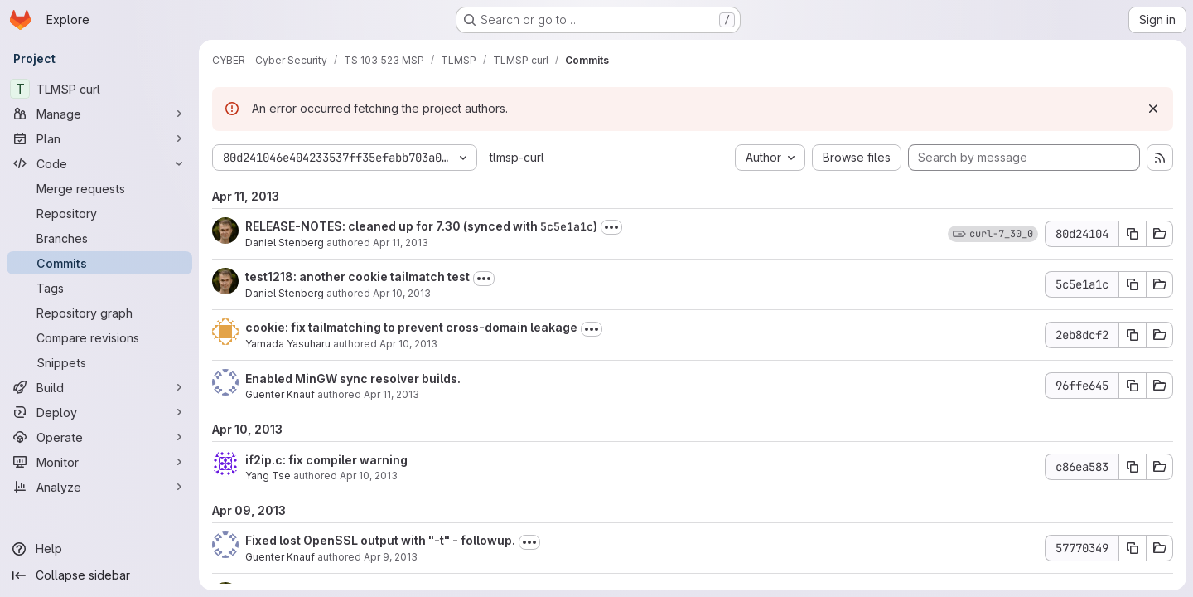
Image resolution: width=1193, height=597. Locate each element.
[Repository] (99, 213)
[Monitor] (99, 461)
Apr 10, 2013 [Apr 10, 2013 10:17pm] (408, 343)
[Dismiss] (1153, 109)
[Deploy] (99, 412)
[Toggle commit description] (611, 227)
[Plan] (99, 138)
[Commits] (99, 262)
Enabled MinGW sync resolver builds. (353, 378)
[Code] (99, 163)
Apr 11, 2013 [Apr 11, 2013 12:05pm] (391, 394)
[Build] (99, 387)
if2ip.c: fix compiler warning (326, 460)
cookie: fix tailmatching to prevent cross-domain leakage (411, 327)
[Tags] (99, 287)
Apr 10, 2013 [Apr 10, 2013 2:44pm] (369, 475)
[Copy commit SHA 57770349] (1132, 548)
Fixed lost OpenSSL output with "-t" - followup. (380, 540)
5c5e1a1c (566, 226)
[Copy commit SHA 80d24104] (1132, 234)
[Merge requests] (99, 188)
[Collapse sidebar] (99, 575)
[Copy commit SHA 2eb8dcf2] (1132, 335)
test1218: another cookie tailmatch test (357, 276)
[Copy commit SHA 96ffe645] (1132, 385)
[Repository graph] (99, 312)
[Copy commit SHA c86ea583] (1132, 467)
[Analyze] (99, 486)
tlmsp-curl (517, 157)
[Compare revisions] (99, 337)
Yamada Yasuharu (288, 343)
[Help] (99, 549)
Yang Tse (268, 475)
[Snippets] (99, 362)
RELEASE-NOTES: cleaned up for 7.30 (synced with (392, 226)
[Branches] (99, 238)
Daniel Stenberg (284, 242)
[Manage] (99, 113)
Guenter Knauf (280, 394)
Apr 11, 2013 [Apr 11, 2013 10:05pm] (400, 242)
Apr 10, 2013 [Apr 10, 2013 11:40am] (402, 293)
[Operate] (99, 437)
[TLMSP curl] (99, 88)
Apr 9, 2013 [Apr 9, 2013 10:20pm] (391, 557)
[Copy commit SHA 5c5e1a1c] (1132, 284)
